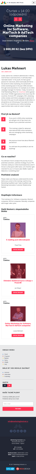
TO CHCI (18, 409)
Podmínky (7, 376)
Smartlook (22, 92)
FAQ (5, 364)
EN (9, 385)
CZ (5, 385)
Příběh (6, 362)
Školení (6, 358)
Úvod (6, 354)
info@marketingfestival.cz (18, 421)
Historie (6, 372)
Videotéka (7, 374)
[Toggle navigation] (33, 2)
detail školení (18, 249)
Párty (6, 360)
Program (7, 356)
